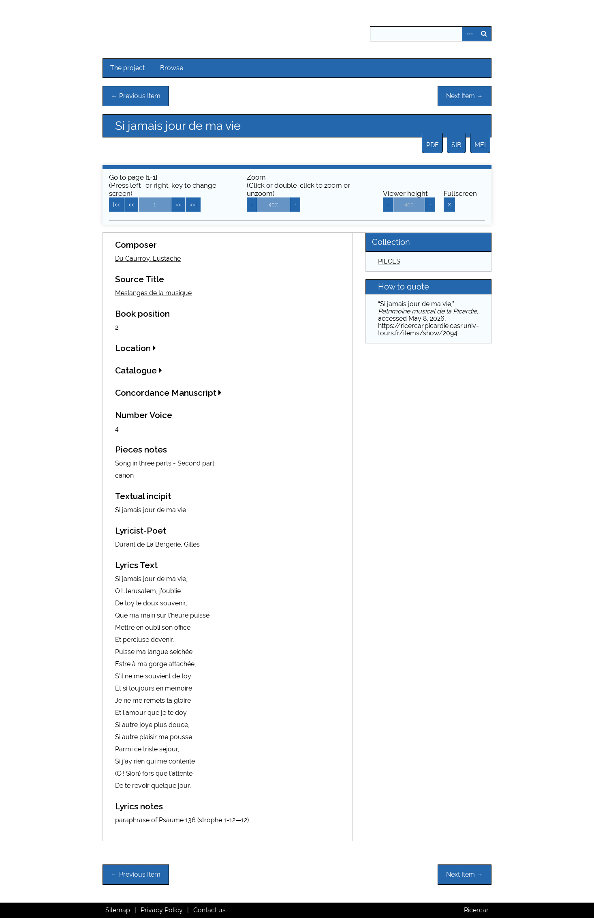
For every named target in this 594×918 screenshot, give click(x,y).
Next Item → (464, 96)
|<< (116, 205)
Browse (171, 68)
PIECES (389, 261)
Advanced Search (469, 34)
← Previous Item (135, 96)
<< (131, 205)
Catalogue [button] (138, 370)
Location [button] (135, 348)
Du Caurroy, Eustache (148, 258)
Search (483, 34)
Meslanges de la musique (153, 293)
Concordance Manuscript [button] (168, 393)
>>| (193, 205)
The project (127, 68)
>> (178, 205)
